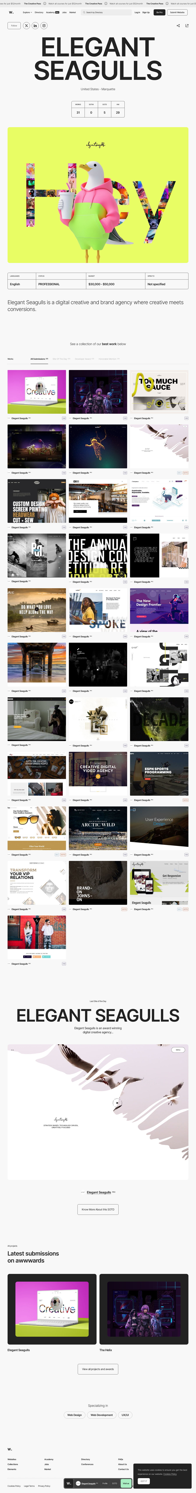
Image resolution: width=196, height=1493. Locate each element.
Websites (12, 1459)
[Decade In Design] (159, 719)
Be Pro (160, 12)
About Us (122, 1464)
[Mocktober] (98, 555)
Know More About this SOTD (98, 1209)
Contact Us (123, 1469)
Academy (52, 12)
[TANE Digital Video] (98, 774)
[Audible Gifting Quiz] (98, 446)
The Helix (105, 1350)
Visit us (126, 1483)
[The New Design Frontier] (159, 610)
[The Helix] (98, 392)
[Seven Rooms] (37, 883)
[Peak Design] (37, 774)
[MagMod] (37, 719)
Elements (12, 1469)
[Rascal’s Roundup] (37, 555)
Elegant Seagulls (19, 1350)
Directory (39, 12)
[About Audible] (98, 610)
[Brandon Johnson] (98, 883)
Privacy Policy (44, 1486)
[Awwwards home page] (69, 1483)
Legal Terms (29, 1486)
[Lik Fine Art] (37, 664)
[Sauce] (159, 392)
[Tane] (159, 555)
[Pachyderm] (159, 501)
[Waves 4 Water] (37, 610)
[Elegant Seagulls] (37, 392)
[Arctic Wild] (98, 828)
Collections (13, 1464)
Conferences (87, 1464)
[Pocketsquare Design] (159, 828)
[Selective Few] (37, 937)
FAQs (120, 1459)
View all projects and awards (98, 1369)
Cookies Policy (14, 1486)
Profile (105, 1483)
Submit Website (177, 12)
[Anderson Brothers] (37, 501)
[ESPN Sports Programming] (159, 774)
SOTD (114, 1483)
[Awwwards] (11, 12)
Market (72, 12)
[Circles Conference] (98, 719)
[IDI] (98, 501)
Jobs (64, 12)
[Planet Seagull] (37, 446)
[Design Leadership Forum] (98, 665)
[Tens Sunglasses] (37, 828)
